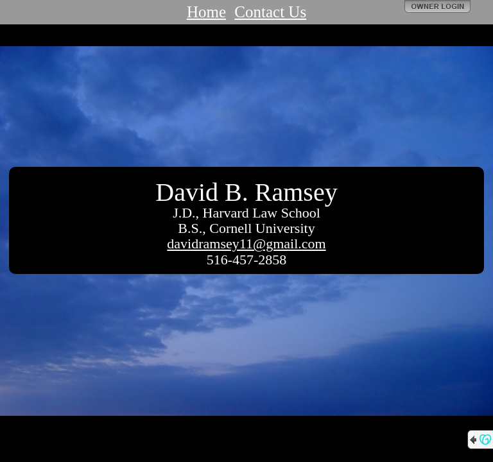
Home (206, 12)
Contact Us (270, 12)
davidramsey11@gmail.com (246, 243)
